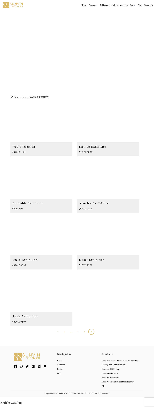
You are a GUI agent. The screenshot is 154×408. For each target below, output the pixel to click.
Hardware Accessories (110, 378)
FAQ (59, 373)
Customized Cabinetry (110, 369)
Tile (103, 386)
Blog (140, 5)
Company (124, 5)
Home (84, 5)
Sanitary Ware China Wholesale (114, 365)
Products (93, 5)
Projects (115, 5)
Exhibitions (104, 5)
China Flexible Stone (110, 373)
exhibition (43, 97)
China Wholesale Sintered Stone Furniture (118, 382)
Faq (132, 5)
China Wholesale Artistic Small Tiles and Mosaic (121, 361)
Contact (60, 369)
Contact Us (148, 5)
